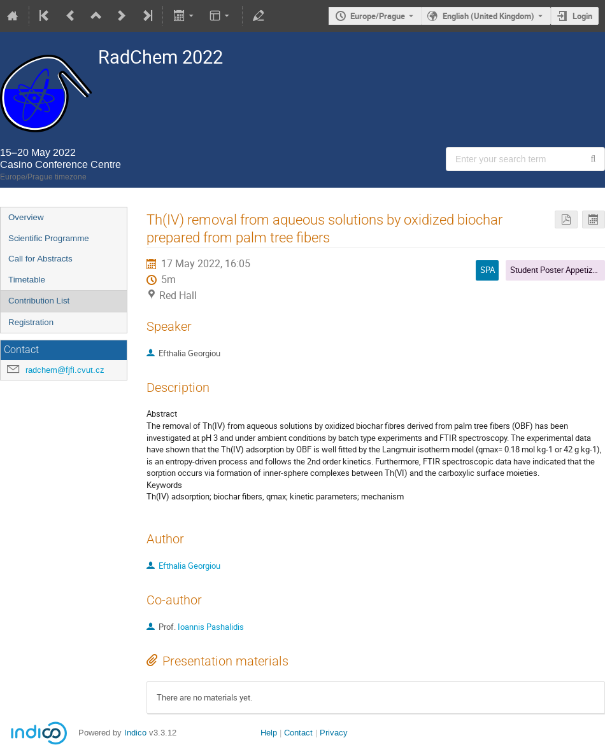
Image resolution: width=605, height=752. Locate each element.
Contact (298, 732)
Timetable (26, 279)
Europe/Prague (377, 16)
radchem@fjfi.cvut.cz (64, 370)
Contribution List (38, 300)
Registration (30, 322)
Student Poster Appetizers (557, 269)
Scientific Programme (48, 238)
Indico (135, 732)
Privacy (334, 732)
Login (582, 16)
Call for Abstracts (40, 258)
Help (268, 732)
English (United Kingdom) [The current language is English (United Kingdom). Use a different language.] (488, 16)
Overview (26, 217)
